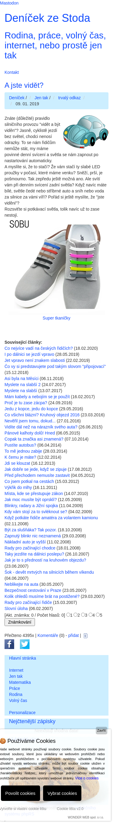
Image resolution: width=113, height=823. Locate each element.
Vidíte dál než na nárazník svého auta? (41, 427)
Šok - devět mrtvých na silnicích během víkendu (49, 572)
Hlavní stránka (22, 658)
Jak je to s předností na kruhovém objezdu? (45, 560)
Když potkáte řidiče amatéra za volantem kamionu (51, 517)
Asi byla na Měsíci (22, 378)
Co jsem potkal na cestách (29, 481)
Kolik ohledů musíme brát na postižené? (42, 596)
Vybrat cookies (62, 793)
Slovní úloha (16, 608)
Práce (14, 688)
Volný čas (18, 700)
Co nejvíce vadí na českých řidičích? (39, 348)
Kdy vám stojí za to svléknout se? (36, 511)
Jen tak (16, 676)
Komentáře (47, 635)
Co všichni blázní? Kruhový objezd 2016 (42, 414)
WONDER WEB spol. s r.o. (86, 817)
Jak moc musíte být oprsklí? (31, 499)
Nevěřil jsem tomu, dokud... (30, 420)
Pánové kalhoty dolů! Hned (30, 433)
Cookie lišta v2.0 (70, 809)
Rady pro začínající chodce (30, 548)
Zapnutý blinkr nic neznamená (33, 535)
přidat (73, 635)
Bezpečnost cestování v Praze (33, 590)
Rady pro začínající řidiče (28, 602)
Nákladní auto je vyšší (25, 541)
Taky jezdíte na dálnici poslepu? (34, 554)
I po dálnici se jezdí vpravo (29, 354)
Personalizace (22, 712)
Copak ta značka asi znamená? (34, 439)
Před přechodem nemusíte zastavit (37, 475)
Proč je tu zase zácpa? (26, 402)
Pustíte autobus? (20, 445)
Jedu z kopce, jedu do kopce (31, 408)
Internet (16, 670)
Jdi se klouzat (17, 463)
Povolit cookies (20, 793)
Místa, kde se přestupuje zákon (34, 493)
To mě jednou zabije (23, 451)
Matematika (20, 682)
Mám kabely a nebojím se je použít (37, 396)
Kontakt (12, 72)
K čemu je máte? (20, 457)
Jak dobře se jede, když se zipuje (36, 469)
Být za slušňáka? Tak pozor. (31, 529)
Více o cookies (87, 778)
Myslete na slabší (21, 390)
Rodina (15, 694)
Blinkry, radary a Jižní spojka (31, 505)
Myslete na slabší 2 (23, 384)
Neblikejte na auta (21, 584)
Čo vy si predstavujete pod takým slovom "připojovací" (55, 366)
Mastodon (9, 3)
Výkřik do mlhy (18, 487)
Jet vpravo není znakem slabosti (35, 360)
